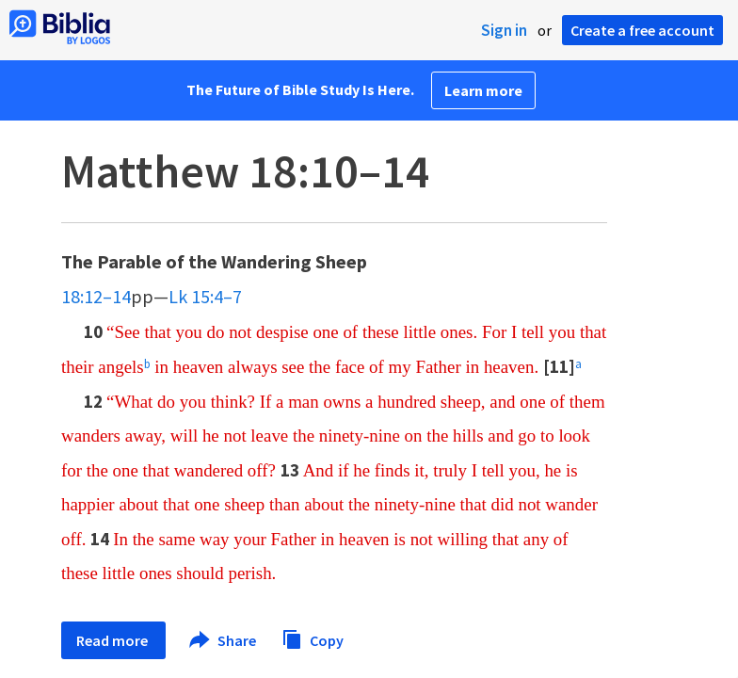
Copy (312, 638)
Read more (113, 640)
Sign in (504, 30)
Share (223, 640)
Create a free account (642, 30)
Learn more (483, 90)
